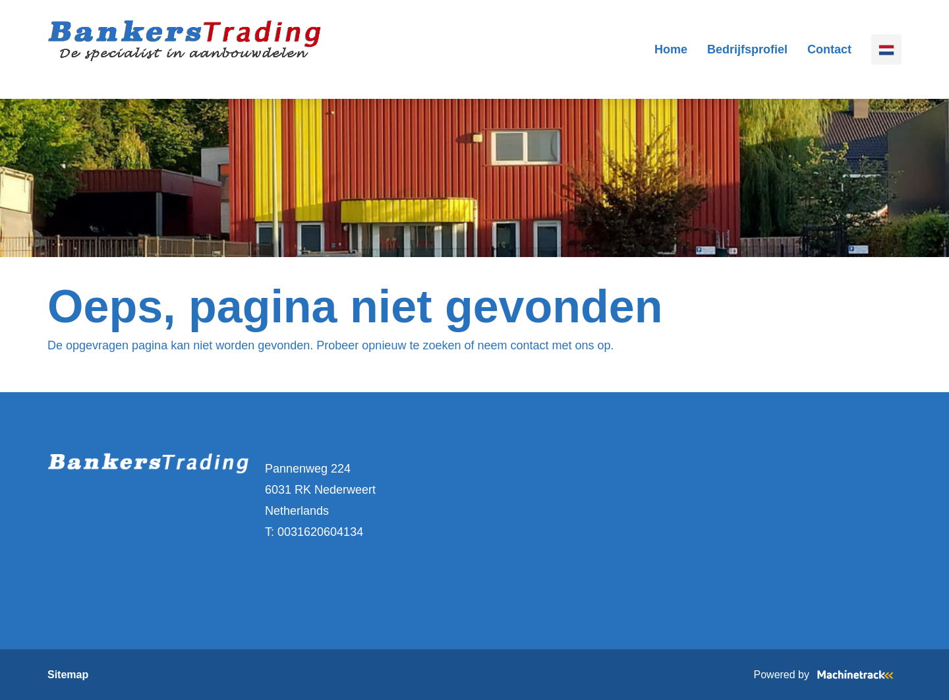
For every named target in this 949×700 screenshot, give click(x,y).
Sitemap (67, 674)
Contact (829, 49)
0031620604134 (320, 532)
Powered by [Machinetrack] (828, 674)
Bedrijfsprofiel (747, 49)
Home (670, 49)
